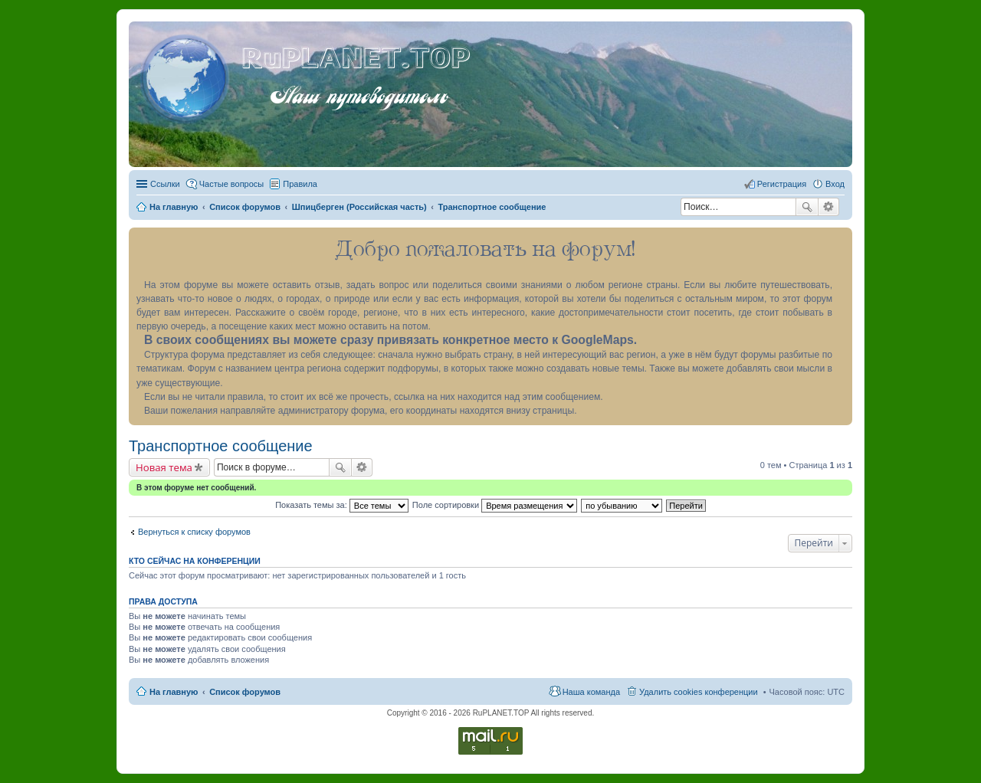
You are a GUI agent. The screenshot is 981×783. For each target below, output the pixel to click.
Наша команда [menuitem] (591, 691)
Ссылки (165, 183)
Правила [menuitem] (300, 183)
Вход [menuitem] (835, 183)
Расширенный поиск (829, 207)
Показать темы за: (341, 504)
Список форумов (245, 691)
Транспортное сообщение (221, 445)
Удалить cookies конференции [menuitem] (698, 691)
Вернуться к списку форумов (194, 531)
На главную (173, 691)
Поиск (807, 207)
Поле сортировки (494, 504)
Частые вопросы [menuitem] (231, 183)
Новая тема (164, 467)
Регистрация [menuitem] (781, 183)
